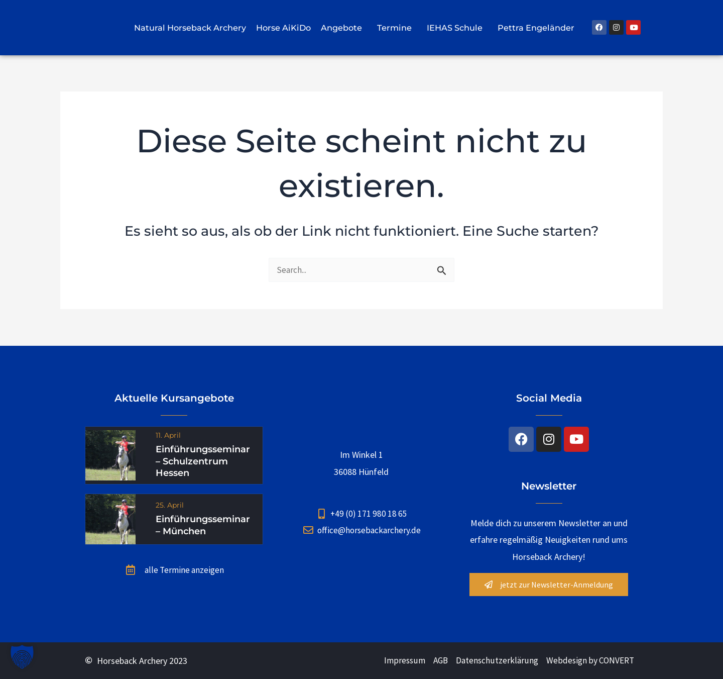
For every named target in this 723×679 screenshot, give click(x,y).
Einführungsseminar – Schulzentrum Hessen (203, 461)
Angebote (344, 28)
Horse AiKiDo (283, 28)
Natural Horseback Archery (190, 28)
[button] (22, 657)
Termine (397, 28)
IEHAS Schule (457, 28)
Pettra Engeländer (538, 28)
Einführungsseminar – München (203, 526)
